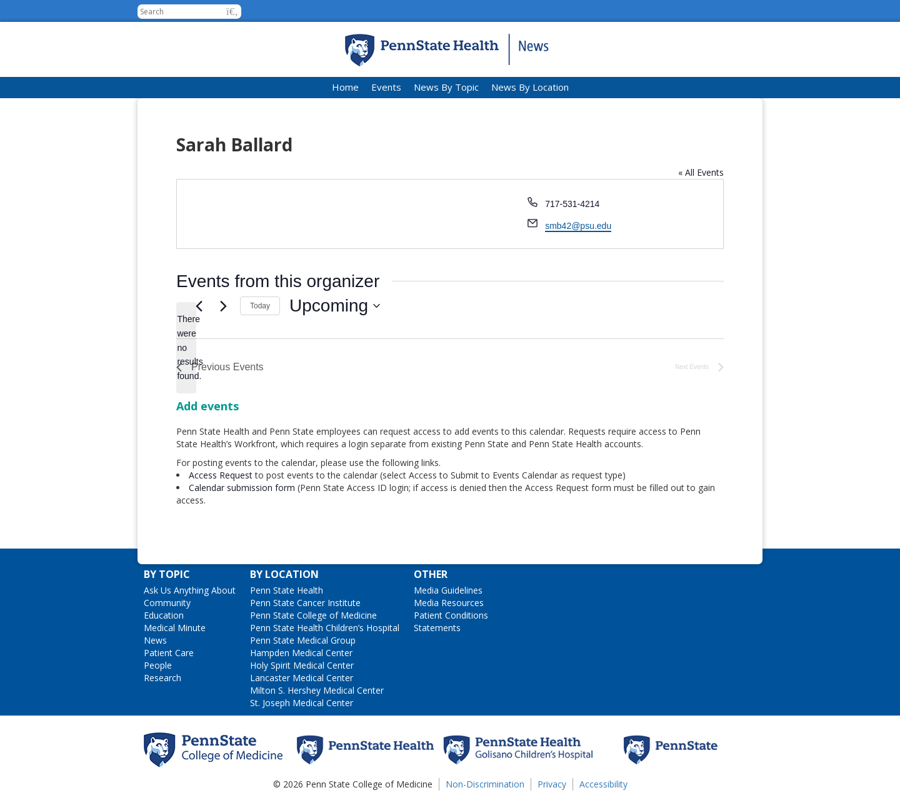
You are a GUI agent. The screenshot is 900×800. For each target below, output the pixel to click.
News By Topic (446, 87)
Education (164, 615)
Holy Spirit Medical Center (302, 665)
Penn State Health (286, 590)
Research (162, 678)
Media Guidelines (448, 590)
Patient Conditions (451, 615)
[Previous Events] (198, 305)
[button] (232, 11)
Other (431, 574)
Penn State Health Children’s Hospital (324, 628)
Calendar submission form (242, 488)
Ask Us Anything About (190, 590)
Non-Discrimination (485, 784)
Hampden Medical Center (301, 653)
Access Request (222, 475)
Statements (437, 628)
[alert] (186, 347)
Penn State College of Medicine (313, 615)
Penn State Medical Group (303, 640)
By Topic (167, 574)
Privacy (552, 784)
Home (345, 87)
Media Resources (449, 603)
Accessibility (603, 784)
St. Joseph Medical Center (301, 703)
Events (386, 87)
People (158, 665)
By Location (284, 574)
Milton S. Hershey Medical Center (317, 690)
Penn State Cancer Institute (305, 603)
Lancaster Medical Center (301, 678)
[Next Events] (223, 305)
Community (167, 603)
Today (260, 305)
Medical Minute (175, 628)
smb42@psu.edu (578, 226)
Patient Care (169, 653)
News (155, 640)
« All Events (701, 172)
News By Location (530, 87)
